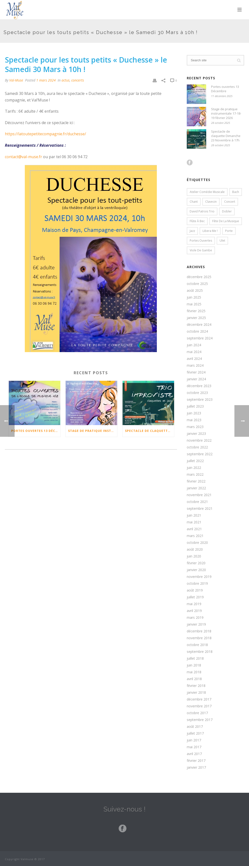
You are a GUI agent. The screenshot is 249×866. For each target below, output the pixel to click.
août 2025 (195, 290)
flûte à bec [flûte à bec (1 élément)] (197, 221)
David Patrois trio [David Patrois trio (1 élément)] (202, 211)
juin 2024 (194, 345)
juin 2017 (194, 740)
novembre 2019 (199, 576)
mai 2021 (194, 522)
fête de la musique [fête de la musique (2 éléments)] (225, 221)
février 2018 (196, 686)
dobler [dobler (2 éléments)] (227, 211)
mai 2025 (194, 304)
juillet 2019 (195, 597)
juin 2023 (194, 413)
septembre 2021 (200, 508)
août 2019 (195, 590)
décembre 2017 (199, 699)
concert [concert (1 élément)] (229, 202)
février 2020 (196, 563)
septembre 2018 (200, 651)
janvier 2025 (196, 318)
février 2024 (196, 372)
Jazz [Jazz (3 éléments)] (192, 231)
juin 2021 (194, 515)
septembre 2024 (200, 338)
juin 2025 (194, 297)
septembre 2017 (200, 720)
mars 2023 (195, 427)
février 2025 (196, 311)
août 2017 (195, 726)
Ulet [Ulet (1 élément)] (222, 240)
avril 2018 (194, 679)
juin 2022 (194, 467)
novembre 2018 (199, 638)
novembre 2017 (199, 706)
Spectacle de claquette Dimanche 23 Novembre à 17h (149, 431)
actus (66, 80)
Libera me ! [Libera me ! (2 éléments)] (210, 231)
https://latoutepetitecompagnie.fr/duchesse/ (45, 134)
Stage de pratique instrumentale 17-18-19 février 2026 (92, 431)
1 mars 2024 (46, 80)
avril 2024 (194, 358)
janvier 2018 (196, 692)
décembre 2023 (199, 386)
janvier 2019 (196, 624)
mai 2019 (194, 604)
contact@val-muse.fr (23, 156)
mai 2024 (194, 352)
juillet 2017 (195, 733)
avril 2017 (194, 754)
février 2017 (196, 760)
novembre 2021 (199, 495)
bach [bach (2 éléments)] (235, 192)
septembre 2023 (200, 399)
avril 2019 (194, 611)
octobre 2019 (197, 583)
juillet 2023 (195, 406)
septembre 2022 (200, 454)
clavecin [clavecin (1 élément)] (211, 202)
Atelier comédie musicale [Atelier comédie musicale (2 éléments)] (207, 192)
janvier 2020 (196, 570)
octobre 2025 (197, 284)
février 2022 (196, 481)
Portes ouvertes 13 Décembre (35, 431)
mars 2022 (195, 474)
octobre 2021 (197, 502)
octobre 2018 (197, 645)
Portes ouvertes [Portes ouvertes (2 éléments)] (201, 240)
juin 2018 (194, 665)
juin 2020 (194, 556)
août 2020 (195, 549)
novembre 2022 (199, 440)
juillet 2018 (195, 658)
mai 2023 (194, 420)
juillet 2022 (195, 461)
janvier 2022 (196, 488)
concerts (77, 80)
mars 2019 (195, 617)
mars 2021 (195, 536)
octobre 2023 (197, 393)
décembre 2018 (199, 631)
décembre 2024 (199, 324)
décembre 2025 (199, 277)
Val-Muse (16, 80)
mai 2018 (194, 672)
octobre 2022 (197, 447)
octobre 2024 (197, 331)
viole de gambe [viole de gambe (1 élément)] (201, 250)
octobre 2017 (197, 713)
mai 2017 (194, 747)
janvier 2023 (196, 433)
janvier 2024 (196, 379)
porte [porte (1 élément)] (229, 231)
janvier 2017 (196, 767)
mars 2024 (195, 365)
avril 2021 (194, 529)
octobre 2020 (197, 542)
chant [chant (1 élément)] (194, 202)
